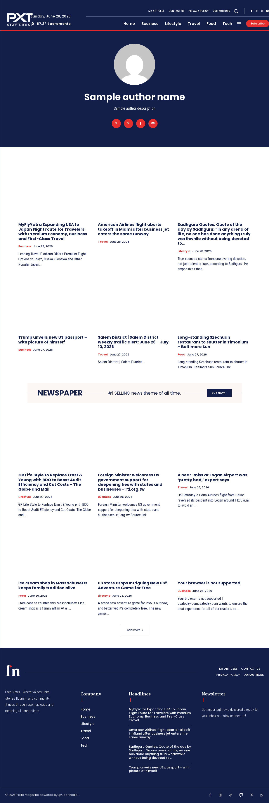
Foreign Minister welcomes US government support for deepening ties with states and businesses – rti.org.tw (130, 482)
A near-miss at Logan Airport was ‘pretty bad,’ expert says (212, 477)
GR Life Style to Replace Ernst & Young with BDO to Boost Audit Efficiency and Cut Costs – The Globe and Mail (50, 482)
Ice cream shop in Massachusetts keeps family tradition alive (52, 585)
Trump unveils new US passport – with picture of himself (52, 339)
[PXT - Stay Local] (13, 670)
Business (24, 246)
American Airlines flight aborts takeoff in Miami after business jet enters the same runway (133, 229)
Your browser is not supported (209, 583)
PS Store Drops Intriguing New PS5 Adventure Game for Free (133, 585)
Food (181, 354)
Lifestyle (184, 251)
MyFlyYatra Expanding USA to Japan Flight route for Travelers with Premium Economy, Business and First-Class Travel (52, 231)
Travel (103, 242)
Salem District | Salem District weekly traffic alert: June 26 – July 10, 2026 (133, 341)
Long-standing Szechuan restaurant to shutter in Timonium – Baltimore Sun (213, 341)
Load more (134, 630)
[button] (236, 11)
